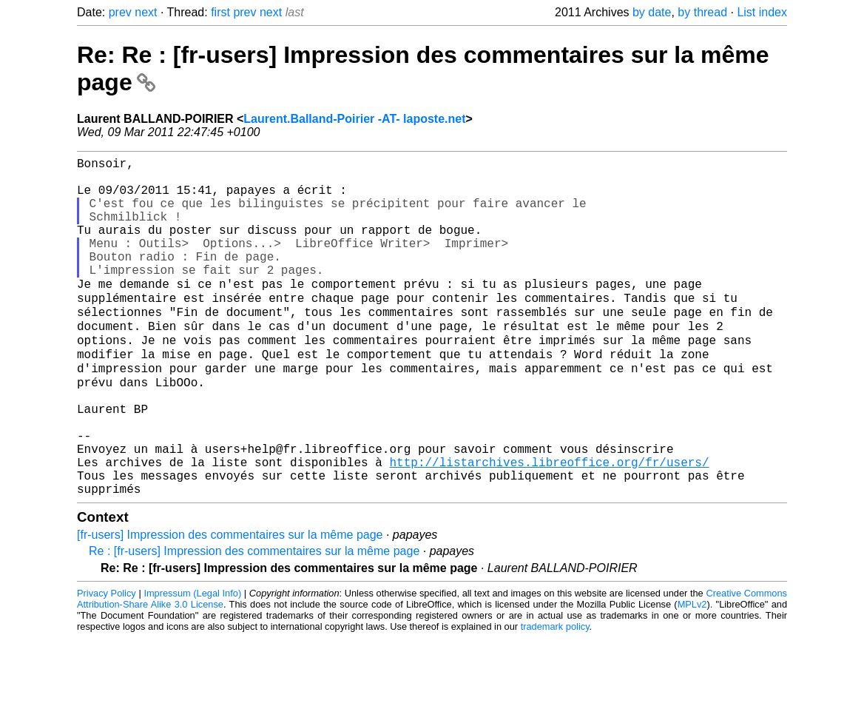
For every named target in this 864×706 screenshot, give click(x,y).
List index (762, 12)
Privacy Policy (106, 661)
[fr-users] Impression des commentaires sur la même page (229, 602)
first (220, 12)
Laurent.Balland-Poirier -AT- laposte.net (354, 118)
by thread (702, 12)
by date (651, 12)
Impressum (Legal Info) (192, 661)
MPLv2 (692, 672)
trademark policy (555, 694)
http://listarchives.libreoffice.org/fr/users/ (549, 524)
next (146, 12)
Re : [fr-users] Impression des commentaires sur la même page (254, 619)
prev (120, 12)
